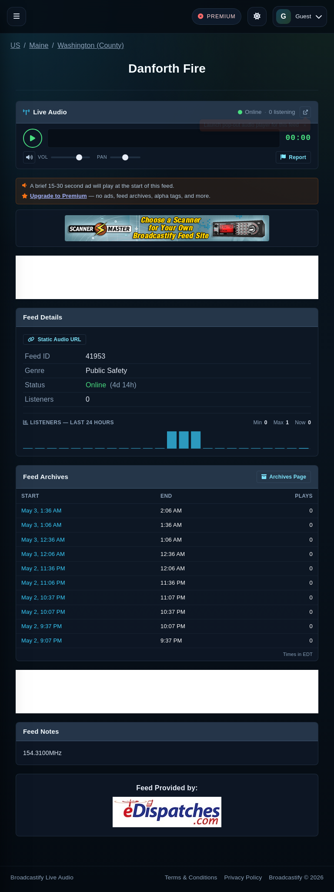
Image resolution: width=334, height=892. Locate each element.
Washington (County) (90, 45)
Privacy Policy (243, 877)
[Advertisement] (167, 277)
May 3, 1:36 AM (41, 510)
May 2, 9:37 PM (41, 626)
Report (293, 157)
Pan (102, 157)
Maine (38, 45)
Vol (43, 157)
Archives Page (283, 477)
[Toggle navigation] (16, 16)
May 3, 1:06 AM (41, 525)
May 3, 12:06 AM (43, 554)
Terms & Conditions (191, 877)
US (15, 45)
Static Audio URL (54, 339)
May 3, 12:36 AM (43, 539)
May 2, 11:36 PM (43, 568)
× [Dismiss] (304, 127)
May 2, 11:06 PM (43, 582)
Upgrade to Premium (58, 196)
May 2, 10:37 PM (43, 597)
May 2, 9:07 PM (41, 640)
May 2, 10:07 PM (43, 612)
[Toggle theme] (257, 16)
